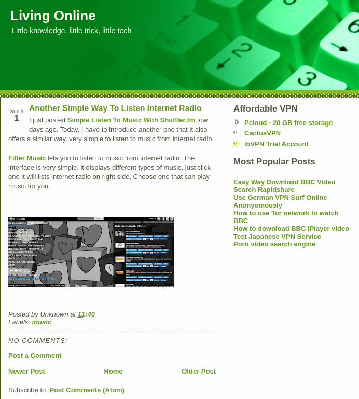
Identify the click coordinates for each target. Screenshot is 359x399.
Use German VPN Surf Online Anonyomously (280, 201)
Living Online (53, 15)
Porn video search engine (274, 244)
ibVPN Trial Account (276, 144)
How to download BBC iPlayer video (291, 228)
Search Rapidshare (264, 190)
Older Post (199, 371)
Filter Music (27, 158)
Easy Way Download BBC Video (284, 182)
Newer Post (26, 371)
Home (113, 371)
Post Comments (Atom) (87, 390)
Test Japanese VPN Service (277, 236)
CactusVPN (262, 133)
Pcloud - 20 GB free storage (288, 123)
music (42, 322)
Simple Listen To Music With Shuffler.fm (131, 120)
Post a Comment (35, 356)
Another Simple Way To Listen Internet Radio (115, 108)
